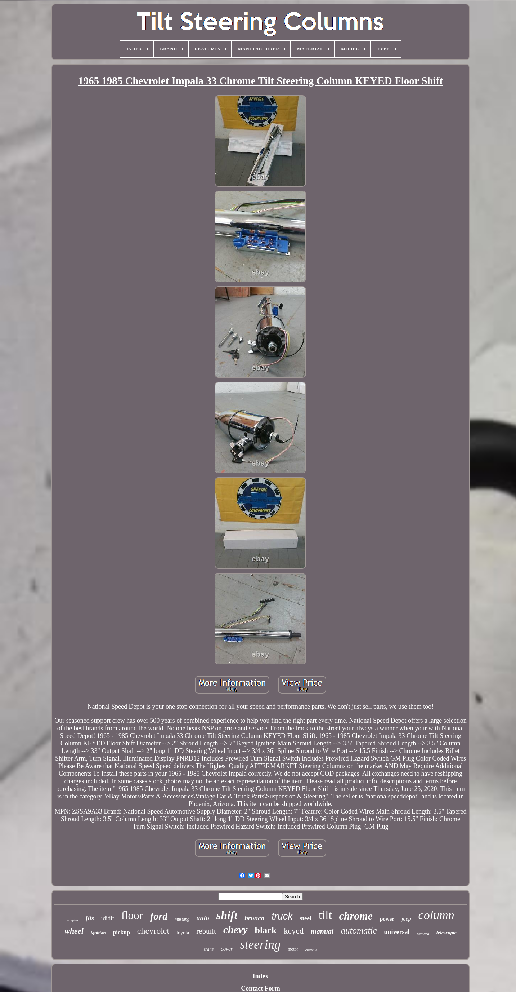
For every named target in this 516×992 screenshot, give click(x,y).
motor (293, 949)
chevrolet (153, 930)
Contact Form (260, 988)
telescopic (446, 932)
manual (322, 931)
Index (260, 976)
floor (132, 915)
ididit (107, 918)
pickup (121, 932)
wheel (74, 930)
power (387, 919)
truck (282, 916)
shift (227, 915)
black (266, 930)
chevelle (311, 950)
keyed (294, 930)
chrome (356, 916)
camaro (423, 933)
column (436, 915)
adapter (72, 920)
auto (203, 918)
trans (209, 949)
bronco (254, 918)
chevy (235, 929)
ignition (98, 932)
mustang (182, 919)
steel (305, 918)
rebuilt (206, 931)
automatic (359, 930)
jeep (406, 919)
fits (90, 918)
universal (397, 931)
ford (158, 916)
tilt (325, 915)
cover (227, 949)
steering (260, 945)
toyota (182, 932)
